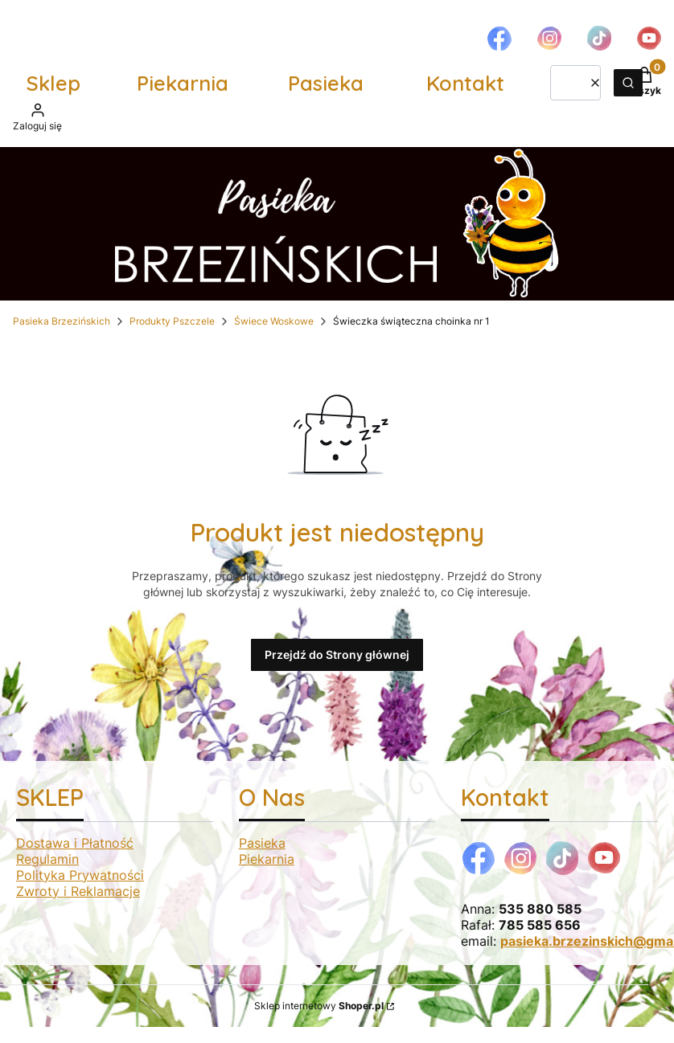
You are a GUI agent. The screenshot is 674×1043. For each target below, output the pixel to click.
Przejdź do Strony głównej (337, 654)
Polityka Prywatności (80, 875)
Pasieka (326, 83)
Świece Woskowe (274, 321)
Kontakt (465, 83)
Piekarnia (182, 83)
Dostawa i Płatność (75, 843)
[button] (628, 82)
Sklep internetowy (319, 1006)
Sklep (53, 83)
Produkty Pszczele (172, 321)
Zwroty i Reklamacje (78, 891)
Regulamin (47, 859)
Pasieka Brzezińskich (61, 321)
